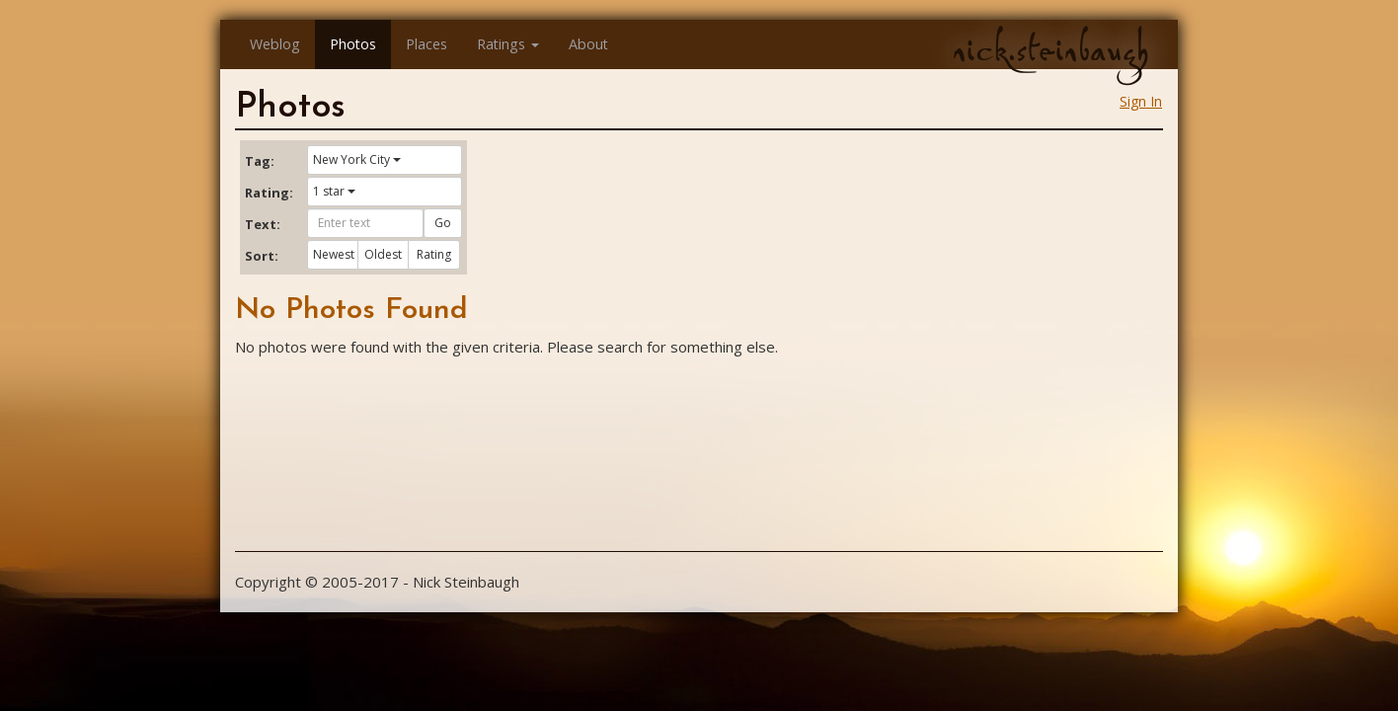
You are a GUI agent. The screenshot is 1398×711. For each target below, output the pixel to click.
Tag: (259, 161)
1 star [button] (334, 191)
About (588, 44)
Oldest (383, 254)
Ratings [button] (508, 44)
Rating (434, 254)
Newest (333, 254)
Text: (262, 224)
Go (442, 222)
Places (426, 44)
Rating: (268, 192)
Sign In (1141, 101)
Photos (353, 44)
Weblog (275, 44)
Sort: (261, 256)
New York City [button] (357, 159)
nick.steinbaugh (1050, 50)
